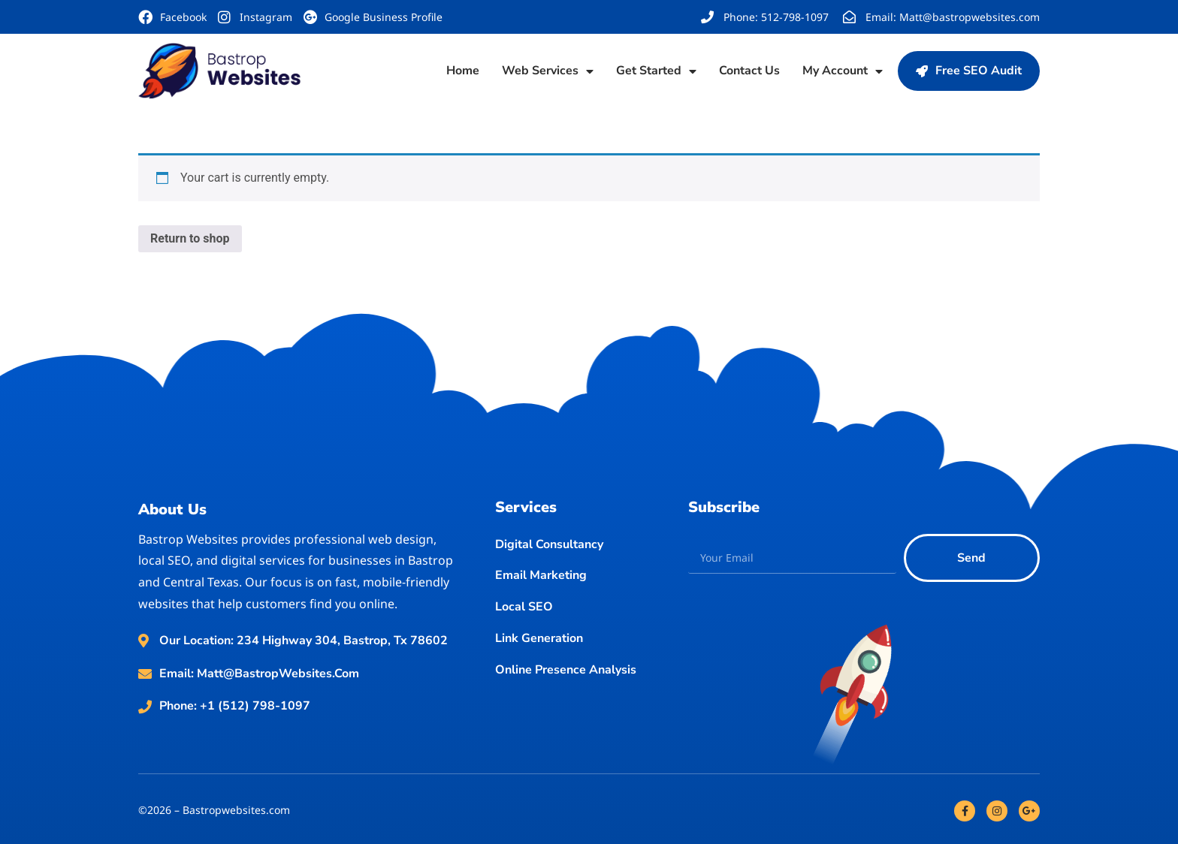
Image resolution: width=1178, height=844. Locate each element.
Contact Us (749, 70)
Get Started (656, 71)
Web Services (548, 71)
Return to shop (190, 238)
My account (842, 71)
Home (462, 70)
